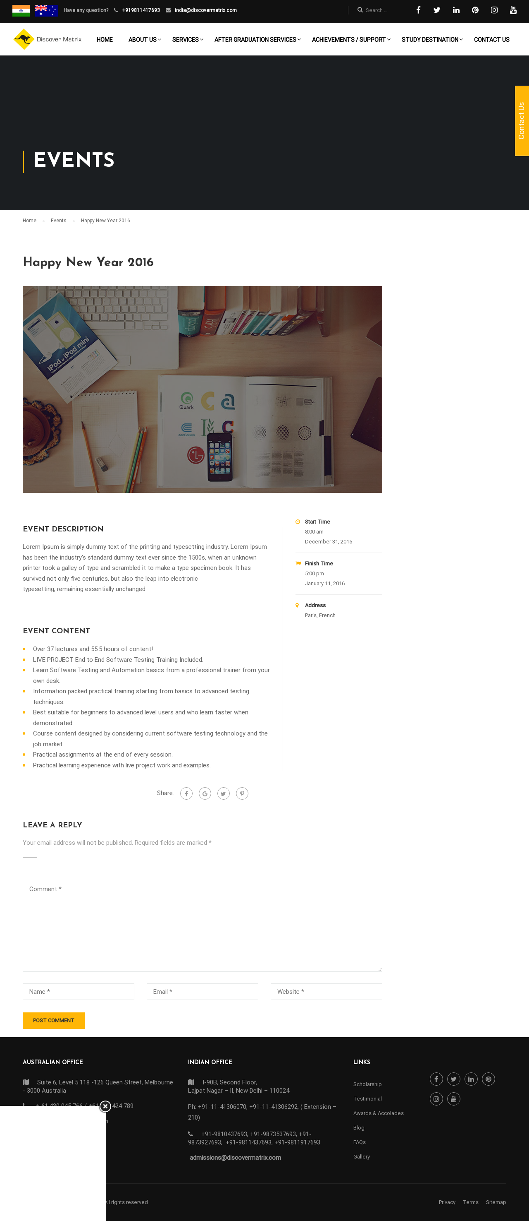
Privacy (447, 1202)
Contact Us (492, 39)
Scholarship (367, 1084)
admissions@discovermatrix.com (235, 1157)
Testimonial (367, 1099)
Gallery (361, 1157)
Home (105, 39)
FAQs (359, 1142)
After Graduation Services (255, 39)
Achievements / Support (349, 39)
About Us (143, 39)
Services (185, 39)
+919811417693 (140, 10)
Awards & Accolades (378, 1113)
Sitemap (496, 1202)
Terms (471, 1202)
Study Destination (430, 39)
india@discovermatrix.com (205, 10)
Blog (359, 1128)
